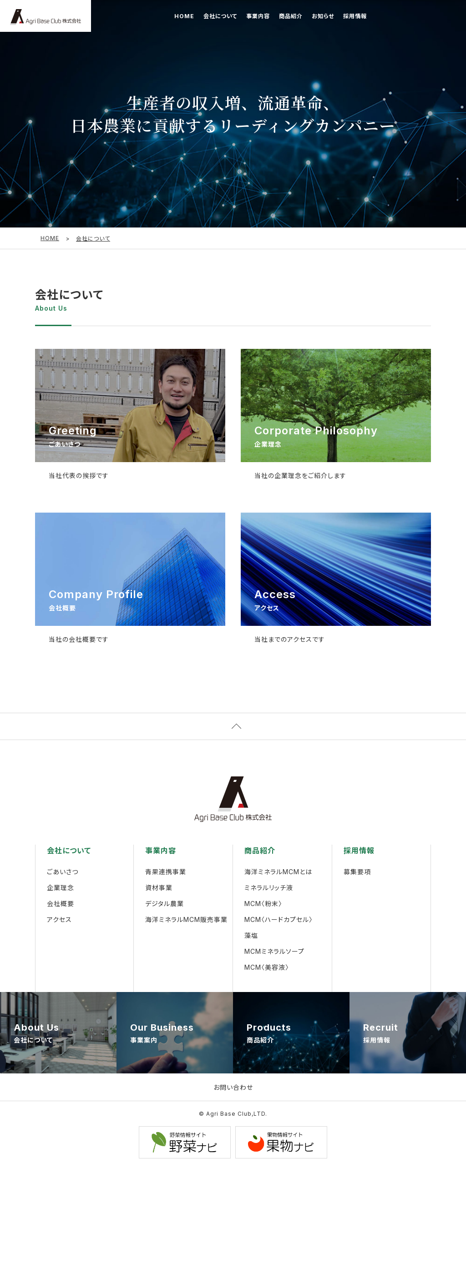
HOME (184, 16)
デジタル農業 (164, 904)
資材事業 (158, 888)
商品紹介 (291, 16)
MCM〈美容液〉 (266, 968)
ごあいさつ (62, 872)
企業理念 (60, 888)
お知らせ (323, 16)
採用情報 (355, 16)
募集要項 (357, 872)
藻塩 (251, 936)
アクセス (59, 920)
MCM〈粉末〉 (263, 904)
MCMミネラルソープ (274, 952)
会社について (220, 16)
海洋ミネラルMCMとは (278, 872)
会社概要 (60, 904)
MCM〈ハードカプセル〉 (278, 920)
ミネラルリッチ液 (268, 888)
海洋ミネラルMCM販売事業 (186, 920)
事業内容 (258, 16)
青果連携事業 (165, 872)
